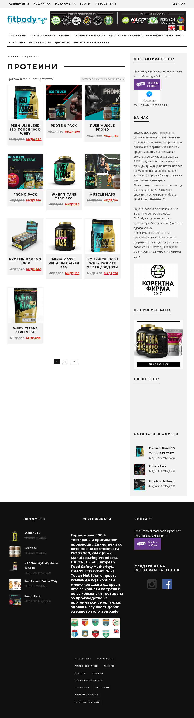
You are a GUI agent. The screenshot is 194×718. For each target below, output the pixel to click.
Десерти (62, 42)
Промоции (82, 687)
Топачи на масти (90, 35)
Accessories (40, 42)
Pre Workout (105, 658)
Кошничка (41, 3)
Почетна (13, 56)
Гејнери (109, 666)
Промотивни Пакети (91, 42)
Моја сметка (65, 3)
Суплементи (19, 3)
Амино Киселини (86, 666)
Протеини (17, 35)
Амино (65, 35)
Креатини (17, 42)
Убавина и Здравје (87, 702)
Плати (85, 3)
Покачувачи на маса (165, 35)
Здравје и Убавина (126, 35)
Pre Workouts (42, 35)
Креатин (97, 673)
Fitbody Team (105, 3)
